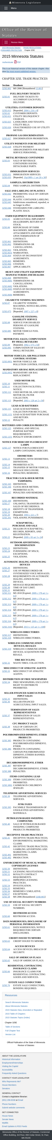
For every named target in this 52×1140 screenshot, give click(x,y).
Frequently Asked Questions (14, 1073)
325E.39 (6, 796)
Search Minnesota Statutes (17, 1002)
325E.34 (6, 682)
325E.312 (6, 598)
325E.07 (6, 303)
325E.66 (6, 971)
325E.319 (6, 649)
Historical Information (11, 1059)
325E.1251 (7, 437)
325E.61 (6, 927)
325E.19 (6, 512)
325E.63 (6, 941)
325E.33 (6, 671)
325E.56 (6, 891)
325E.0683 (7, 289)
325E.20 (6, 515)
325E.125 (6, 428)
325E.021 (6, 116)
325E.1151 (7, 414)
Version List (10, 1034)
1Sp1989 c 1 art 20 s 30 (35, 177)
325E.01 (6, 96)
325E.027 (6, 138)
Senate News (8, 1119)
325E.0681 (7, 280)
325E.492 (6, 857)
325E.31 (6, 590)
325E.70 (6, 985)
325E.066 (6, 264)
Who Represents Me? (11, 1081)
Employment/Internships (12, 1063)
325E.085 (6, 331)
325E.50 (6, 868)
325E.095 (6, 347)
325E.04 (6, 185)
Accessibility (7, 1070)
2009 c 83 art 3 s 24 (33, 537)
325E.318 (6, 638)
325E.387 (6, 765)
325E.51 (6, 871)
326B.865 (40, 896)
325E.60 (6, 916)
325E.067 (6, 266)
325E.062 (6, 244)
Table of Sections (12, 1027)
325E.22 (6, 537)
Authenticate (7, 62)
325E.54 (6, 885)
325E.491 (6, 854)
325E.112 (6, 392)
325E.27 (6, 570)
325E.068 (6, 278)
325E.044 (6, 199)
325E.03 (6, 160)
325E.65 (6, 960)
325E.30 (6, 587)
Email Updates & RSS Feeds (14, 1126)
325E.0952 (7, 372)
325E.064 (6, 255)
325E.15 (6, 467)
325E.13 (6, 459)
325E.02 (6, 113)
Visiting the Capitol (10, 1066)
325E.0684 (7, 295)
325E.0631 (7, 252)
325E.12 (6, 420)
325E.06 (6, 227)
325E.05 (6, 219)
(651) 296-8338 (8, 1100)
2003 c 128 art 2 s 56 (33, 400)
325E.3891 (7, 785)
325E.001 (6, 88)
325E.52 (6, 874)
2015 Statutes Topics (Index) (17, 1017)
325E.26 (6, 568)
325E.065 (6, 261)
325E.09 (6, 345)
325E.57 (6, 894)
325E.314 (6, 610)
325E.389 (6, 779)
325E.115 (6, 409)
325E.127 (6, 448)
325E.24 (6, 551)
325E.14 (6, 464)
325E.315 (6, 615)
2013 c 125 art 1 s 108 (34, 627)
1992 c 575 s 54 (31, 345)
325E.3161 (7, 627)
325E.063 (6, 250)
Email (20, 1100)
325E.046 (6, 208)
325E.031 (6, 174)
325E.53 (6, 880)
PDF (17, 62)
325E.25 (6, 556)
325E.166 (6, 487)
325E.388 (6, 771)
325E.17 (6, 503)
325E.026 (6, 127)
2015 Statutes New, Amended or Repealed (23, 1010)
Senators (6, 1088)
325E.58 (6, 896)
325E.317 (6, 635)
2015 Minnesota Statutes (11, 48)
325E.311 (6, 593)
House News (7, 1116)
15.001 (39, 88)
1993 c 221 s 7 (30, 515)
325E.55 (6, 888)
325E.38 (6, 726)
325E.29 (6, 584)
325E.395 (6, 807)
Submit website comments (13, 1107)
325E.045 (6, 202)
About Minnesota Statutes (16, 1006)
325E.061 (6, 241)
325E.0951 (7, 361)
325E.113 (6, 400)
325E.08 (6, 322)
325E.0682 (7, 286)
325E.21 (6, 528)
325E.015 (6, 110)
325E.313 (6, 604)
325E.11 (6, 386)
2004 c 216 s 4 (30, 110)
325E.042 (6, 194)
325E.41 (6, 838)
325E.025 (6, 122)
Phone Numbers (9, 1104)
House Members (9, 1085)
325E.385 (6, 740)
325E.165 (6, 484)
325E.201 (6, 517)
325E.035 (6, 177)
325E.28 (6, 576)
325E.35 (6, 699)
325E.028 (6, 147)
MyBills (5, 1123)
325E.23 (6, 548)
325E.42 (6, 846)
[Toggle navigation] (6, 8)
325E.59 (6, 905)
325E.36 (6, 701)
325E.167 (6, 492)
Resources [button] (11, 995)
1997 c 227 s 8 (30, 311)
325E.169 (6, 500)
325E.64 (6, 949)
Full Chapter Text (12, 1031)
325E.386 (6, 749)
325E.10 (6, 383)
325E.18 (6, 509)
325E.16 (6, 473)
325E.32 (6, 663)
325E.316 (6, 621)
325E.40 (6, 824)
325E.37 (6, 715)
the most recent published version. (21, 71)
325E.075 (6, 311)
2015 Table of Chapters (15, 1014)
